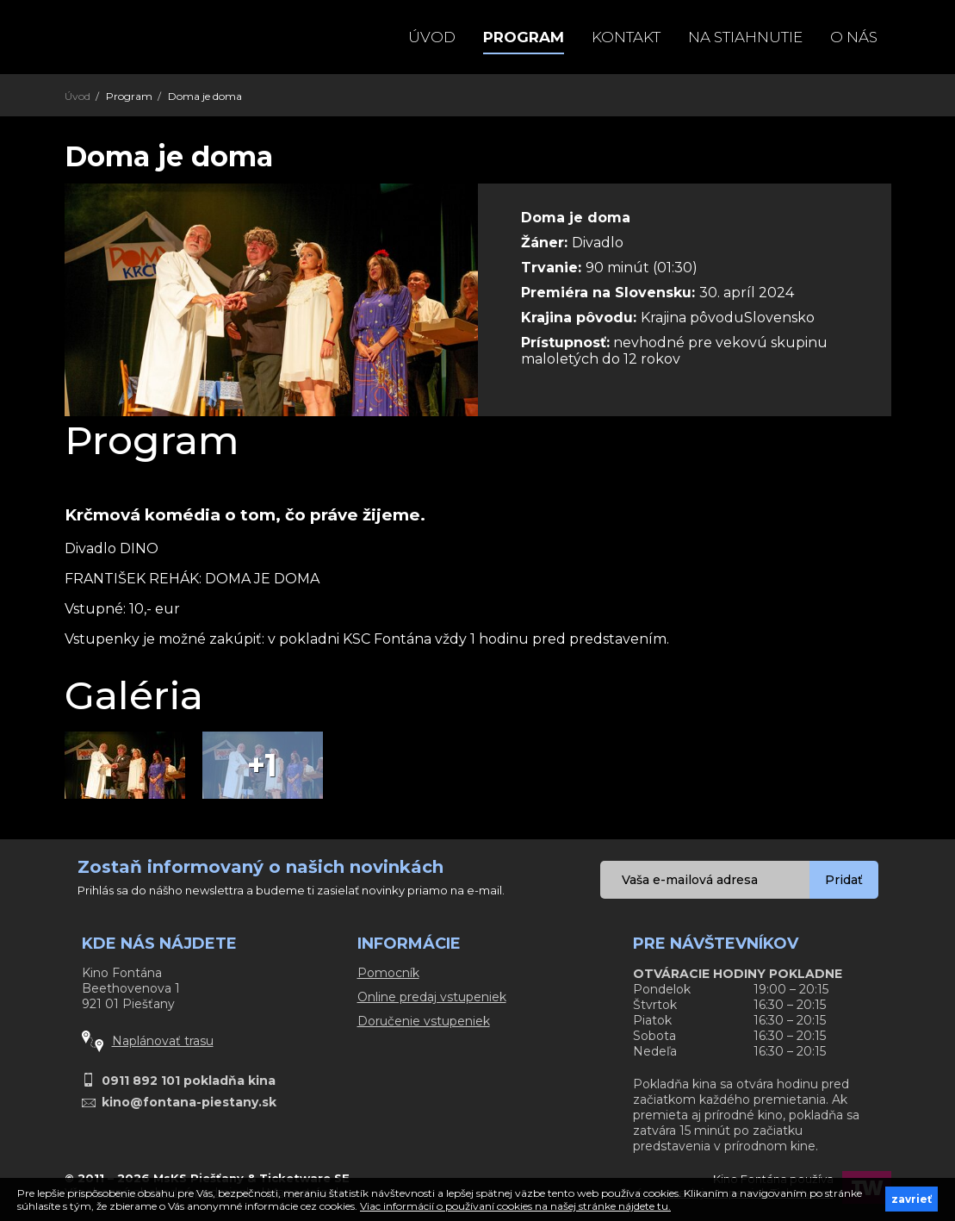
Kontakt (626, 37)
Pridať (844, 880)
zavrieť (911, 1199)
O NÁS (853, 37)
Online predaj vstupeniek (431, 997)
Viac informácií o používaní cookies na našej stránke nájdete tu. (515, 1205)
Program (523, 37)
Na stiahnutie (745, 37)
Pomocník (388, 973)
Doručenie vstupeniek (423, 1021)
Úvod (432, 37)
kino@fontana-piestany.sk (189, 1102)
